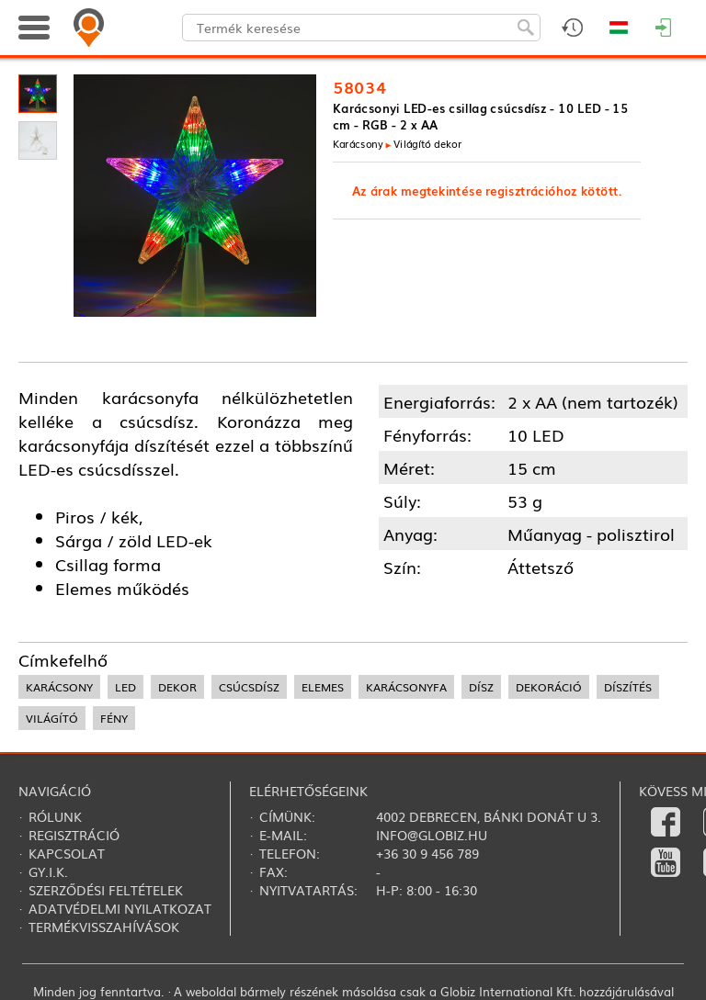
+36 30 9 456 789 (427, 853)
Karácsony (358, 143)
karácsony (59, 687)
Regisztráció (74, 835)
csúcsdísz (249, 687)
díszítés (628, 687)
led (125, 687)
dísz (481, 687)
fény (114, 718)
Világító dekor (427, 143)
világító (52, 718)
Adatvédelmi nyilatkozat (119, 908)
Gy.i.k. (48, 871)
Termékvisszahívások (103, 926)
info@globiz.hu (431, 835)
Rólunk (55, 816)
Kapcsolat (66, 853)
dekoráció (549, 687)
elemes (323, 687)
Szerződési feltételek (105, 890)
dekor (177, 687)
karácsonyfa (406, 687)
